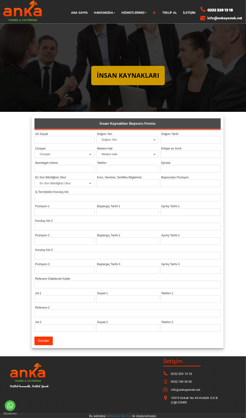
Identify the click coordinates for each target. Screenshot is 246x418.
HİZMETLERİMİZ (134, 12)
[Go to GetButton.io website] (10, 413)
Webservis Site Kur (119, 416)
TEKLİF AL (169, 12)
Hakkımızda (104, 12)
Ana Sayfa (79, 12)
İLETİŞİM (189, 12)
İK (154, 12)
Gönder (43, 341)
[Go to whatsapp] (10, 405)
